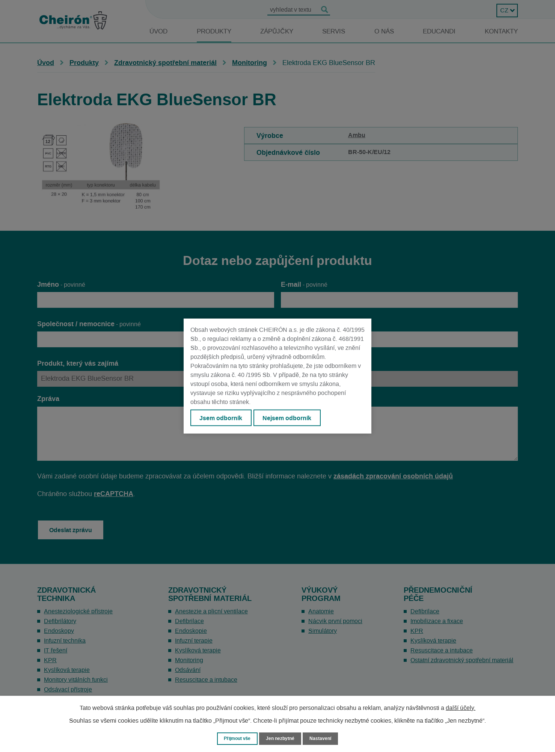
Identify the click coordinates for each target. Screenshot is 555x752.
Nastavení (323, 738)
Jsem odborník (221, 418)
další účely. (460, 707)
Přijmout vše (235, 738)
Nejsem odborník (289, 418)
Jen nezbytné (280, 738)
